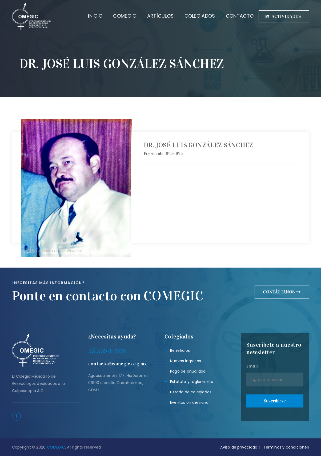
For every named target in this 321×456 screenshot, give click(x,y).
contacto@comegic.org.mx (117, 364)
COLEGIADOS (194, 16)
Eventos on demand (189, 402)
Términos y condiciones (286, 447)
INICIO (90, 16)
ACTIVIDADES (283, 16)
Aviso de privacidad (238, 447)
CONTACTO (234, 16)
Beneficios (180, 350)
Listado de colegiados (190, 392)
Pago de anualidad (188, 371)
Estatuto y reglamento (191, 381)
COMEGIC (119, 16)
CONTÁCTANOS (281, 292)
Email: (274, 375)
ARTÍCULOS (155, 16)
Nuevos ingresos (185, 361)
